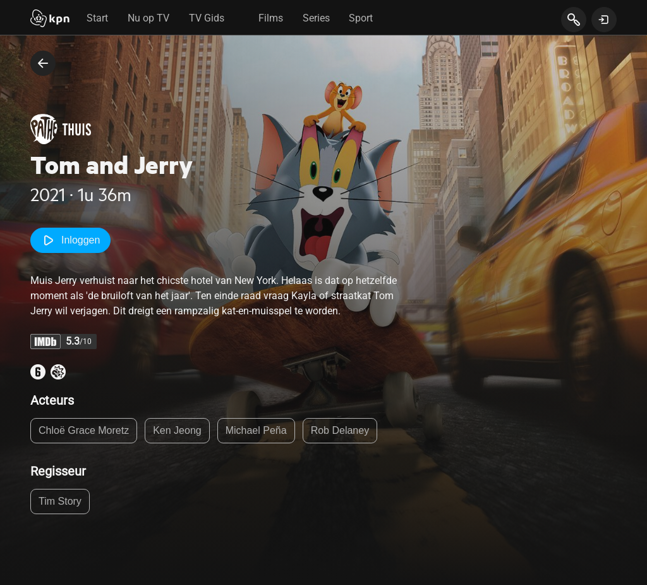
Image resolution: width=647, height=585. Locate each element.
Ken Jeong (177, 430)
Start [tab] (97, 18)
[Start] (50, 19)
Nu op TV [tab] (148, 18)
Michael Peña (256, 430)
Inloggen (70, 240)
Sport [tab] (361, 18)
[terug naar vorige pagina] (43, 63)
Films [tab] (270, 18)
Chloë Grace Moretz (84, 430)
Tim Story (60, 501)
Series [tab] (316, 18)
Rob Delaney (340, 430)
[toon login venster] (604, 19)
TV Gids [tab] (206, 18)
